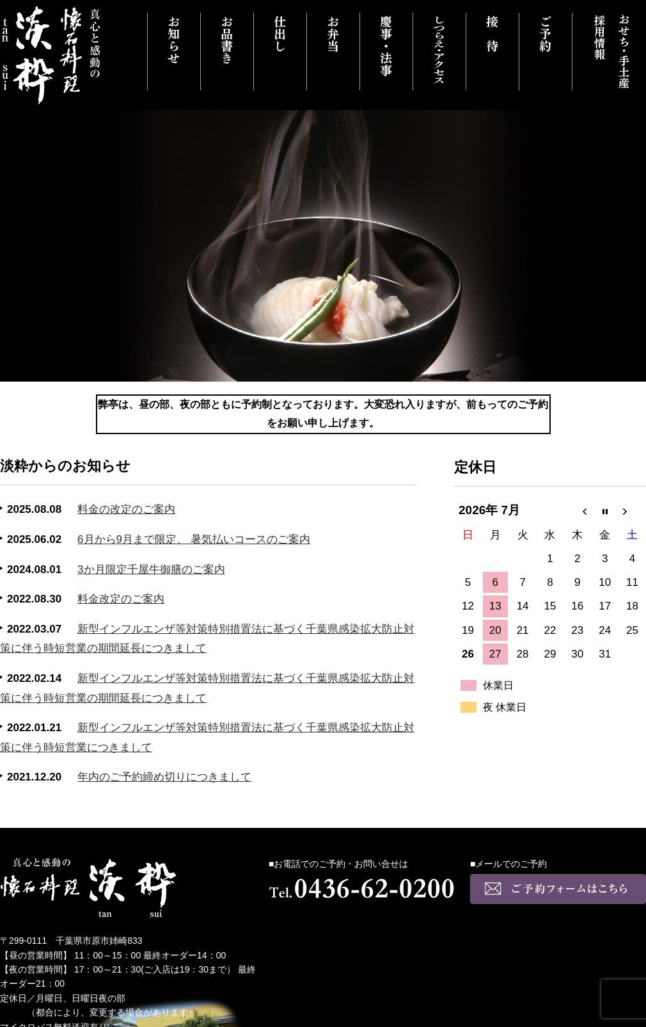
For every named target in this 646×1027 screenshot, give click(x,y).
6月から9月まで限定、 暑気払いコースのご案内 (193, 539)
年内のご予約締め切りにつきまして (164, 777)
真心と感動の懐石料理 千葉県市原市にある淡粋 (51, 55)
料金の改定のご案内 (126, 509)
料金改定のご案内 (120, 599)
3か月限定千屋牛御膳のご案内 (151, 569)
